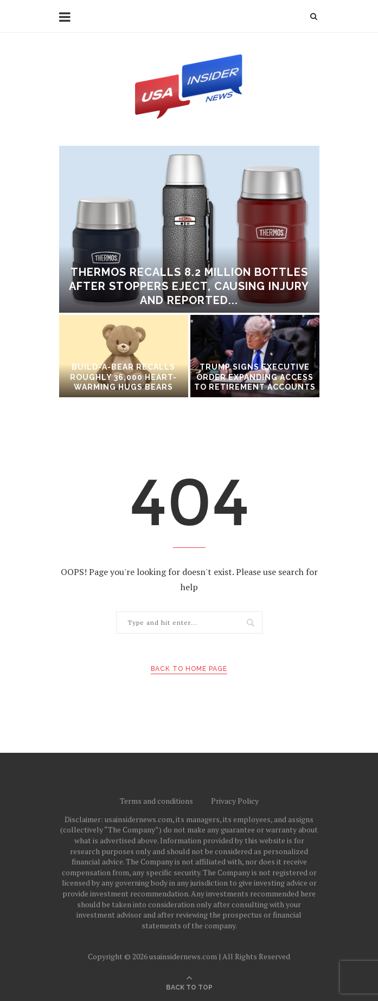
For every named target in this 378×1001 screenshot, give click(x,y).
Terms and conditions (156, 801)
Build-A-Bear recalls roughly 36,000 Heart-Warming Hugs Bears (123, 377)
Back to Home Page (189, 669)
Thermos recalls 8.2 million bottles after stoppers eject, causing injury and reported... (189, 286)
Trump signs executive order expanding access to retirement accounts (255, 377)
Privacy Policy (235, 801)
